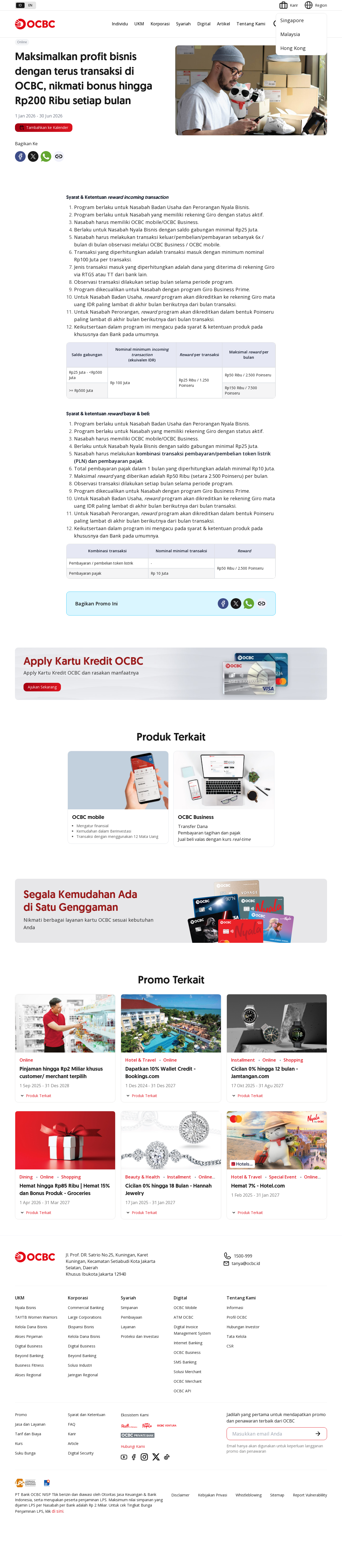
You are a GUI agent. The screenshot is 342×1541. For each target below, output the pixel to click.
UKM (139, 24)
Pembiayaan (131, 1317)
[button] (317, 1433)
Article (73, 1443)
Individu (120, 24)
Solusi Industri (80, 1365)
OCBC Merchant (188, 1381)
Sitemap (277, 1494)
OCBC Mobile (185, 1307)
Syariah (183, 24)
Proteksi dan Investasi (140, 1336)
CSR (230, 1346)
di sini (57, 1511)
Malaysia (290, 34)
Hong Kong (293, 48)
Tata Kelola (236, 1336)
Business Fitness (29, 1365)
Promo (21, 1414)
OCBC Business (187, 1352)
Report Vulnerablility (310, 1494)
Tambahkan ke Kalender (43, 127)
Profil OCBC (237, 1317)
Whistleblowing (249, 1494)
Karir (72, 1433)
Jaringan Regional (83, 1374)
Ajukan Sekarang (42, 686)
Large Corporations (85, 1317)
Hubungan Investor (243, 1326)
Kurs (19, 1443)
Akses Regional (28, 1374)
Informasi (235, 1307)
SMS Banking (185, 1362)
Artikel (223, 24)
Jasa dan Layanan (30, 1424)
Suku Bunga (25, 1453)
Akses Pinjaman (28, 1336)
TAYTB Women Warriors (36, 1317)
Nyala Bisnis (25, 1307)
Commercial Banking (86, 1307)
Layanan (128, 1326)
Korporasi (160, 24)
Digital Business (28, 1346)
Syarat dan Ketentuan (86, 1414)
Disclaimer (180, 1494)
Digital (204, 24)
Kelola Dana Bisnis (31, 1326)
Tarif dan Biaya (28, 1433)
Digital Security (81, 1453)
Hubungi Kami (133, 1446)
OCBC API (182, 1390)
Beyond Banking (29, 1355)
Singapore (292, 20)
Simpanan (129, 1307)
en (30, 5)
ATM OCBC (183, 1317)
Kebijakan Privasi (212, 1494)
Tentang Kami (250, 24)
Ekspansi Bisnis (81, 1326)
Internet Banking (188, 1342)
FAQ (71, 1424)
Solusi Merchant (187, 1371)
